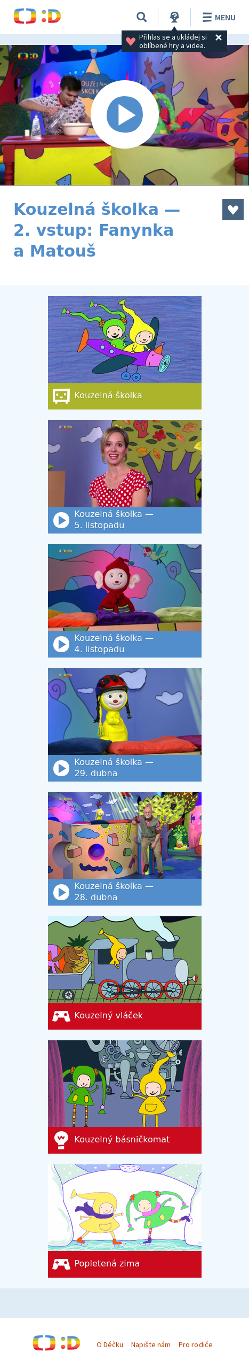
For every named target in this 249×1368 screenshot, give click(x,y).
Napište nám (151, 1344)
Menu (217, 17)
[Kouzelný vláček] (125, 973)
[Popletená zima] (125, 1221)
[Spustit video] (124, 115)
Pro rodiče (195, 1344)
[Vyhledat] (142, 17)
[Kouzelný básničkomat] (125, 1097)
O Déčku (110, 1344)
